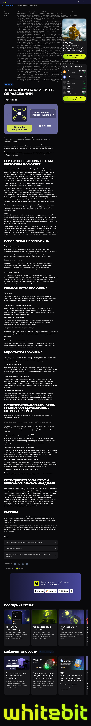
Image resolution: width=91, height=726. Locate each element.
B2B (70, 717)
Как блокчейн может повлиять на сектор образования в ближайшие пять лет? (28, 555)
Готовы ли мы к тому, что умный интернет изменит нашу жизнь (44, 665)
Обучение (50, 717)
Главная (2, 5)
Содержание (10, 100)
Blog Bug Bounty (61, 717)
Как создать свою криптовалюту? (42, 618)
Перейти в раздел (46, 642)
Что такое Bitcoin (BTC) (68, 618)
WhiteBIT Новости (38, 717)
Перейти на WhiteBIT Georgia (74, 99)
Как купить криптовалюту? (14, 618)
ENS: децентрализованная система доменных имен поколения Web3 (71, 667)
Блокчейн (8, 84)
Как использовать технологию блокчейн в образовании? (24, 542)
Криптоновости (10, 5)
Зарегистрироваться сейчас (74, 56)
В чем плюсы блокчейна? (14, 548)
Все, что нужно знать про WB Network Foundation (16, 665)
